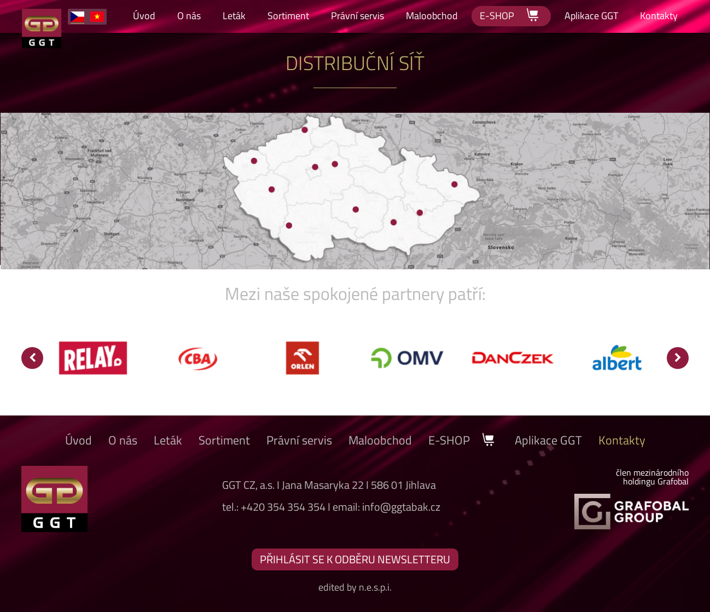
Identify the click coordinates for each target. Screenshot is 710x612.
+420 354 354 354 (283, 506)
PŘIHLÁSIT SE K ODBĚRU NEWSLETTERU (355, 559)
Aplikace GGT (591, 15)
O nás (189, 15)
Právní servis (357, 15)
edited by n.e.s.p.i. (355, 587)
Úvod (144, 15)
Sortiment (288, 15)
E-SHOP (511, 15)
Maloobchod (432, 15)
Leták (234, 15)
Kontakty (659, 15)
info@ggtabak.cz (401, 506)
